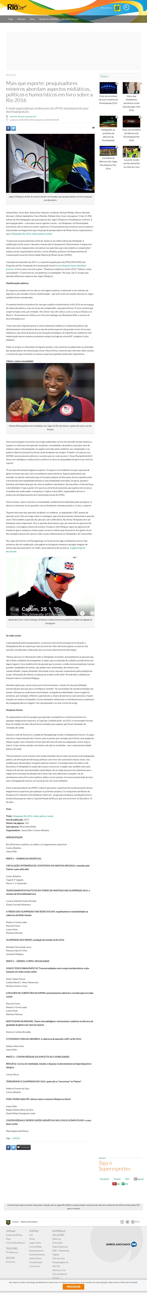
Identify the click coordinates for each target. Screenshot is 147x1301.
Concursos (34, 1267)
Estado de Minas (14, 1236)
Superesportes (36, 1251)
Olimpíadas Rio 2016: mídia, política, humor (33, 816)
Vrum (32, 1240)
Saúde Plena (35, 1259)
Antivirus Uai (58, 1271)
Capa (10, 19)
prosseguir (73, 1286)
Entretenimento (37, 1255)
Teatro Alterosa (60, 1247)
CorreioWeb (35, 1247)
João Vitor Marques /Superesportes (23, 116)
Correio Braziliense (15, 1243)
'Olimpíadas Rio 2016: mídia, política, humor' (31, 234)
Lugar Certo (35, 1243)
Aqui (8, 1240)
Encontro (10, 1263)
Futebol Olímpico (72, 19)
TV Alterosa (12, 1253)
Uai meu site (58, 1259)
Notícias (21, 19)
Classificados (35, 1263)
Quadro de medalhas (48, 19)
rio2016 (16, 1138)
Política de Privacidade (128, 1282)
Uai (31, 1236)
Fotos (32, 19)
